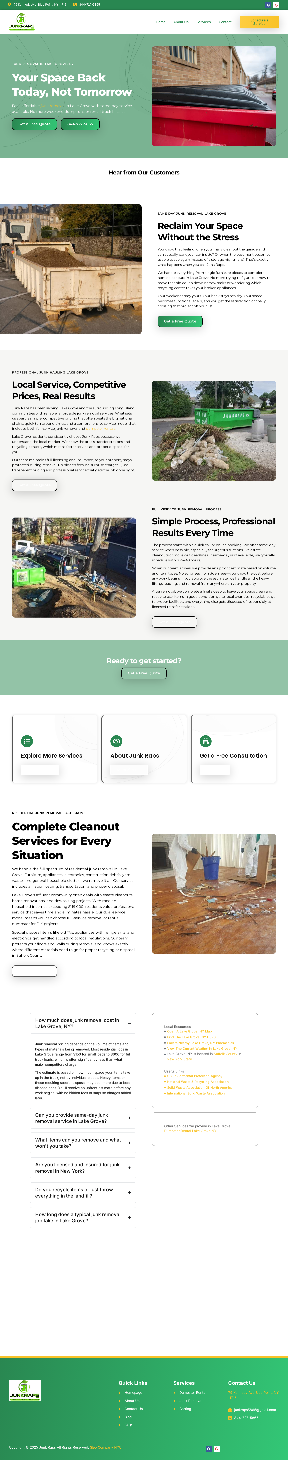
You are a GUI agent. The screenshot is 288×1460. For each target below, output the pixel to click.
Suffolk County (225, 1054)
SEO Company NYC (105, 1447)
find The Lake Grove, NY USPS (191, 1037)
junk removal (53, 106)
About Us (181, 22)
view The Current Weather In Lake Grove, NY (202, 1049)
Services (204, 22)
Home (160, 22)
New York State (179, 1059)
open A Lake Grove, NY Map (189, 1031)
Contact (225, 22)
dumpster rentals (100, 429)
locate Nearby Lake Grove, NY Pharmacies (200, 1043)
